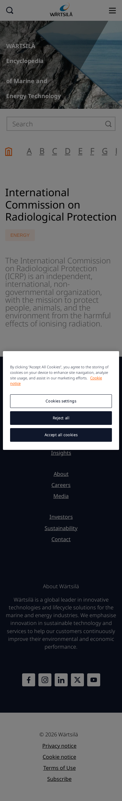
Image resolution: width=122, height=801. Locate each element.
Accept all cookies (61, 434)
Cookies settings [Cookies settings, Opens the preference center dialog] (61, 401)
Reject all (61, 417)
